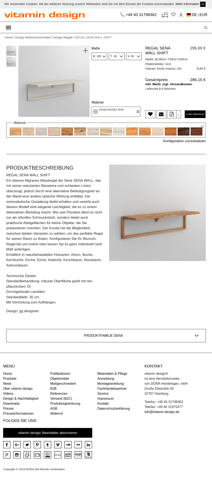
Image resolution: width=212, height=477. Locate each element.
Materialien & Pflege (112, 373)
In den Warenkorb (195, 114)
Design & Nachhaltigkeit (21, 398)
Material (98, 102)
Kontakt (102, 403)
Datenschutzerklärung (113, 408)
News (7, 383)
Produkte (9, 378)
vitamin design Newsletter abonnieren (47, 433)
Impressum (105, 398)
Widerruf (56, 413)
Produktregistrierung (65, 403)
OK (202, 4)
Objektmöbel (59, 378)
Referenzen (58, 393)
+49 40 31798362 (142, 14)
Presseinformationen (18, 413)
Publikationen (60, 373)
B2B (53, 388)
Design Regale (63, 37)
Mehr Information (187, 4)
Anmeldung (105, 378)
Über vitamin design (17, 388)
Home (9, 37)
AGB (53, 408)
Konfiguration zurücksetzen (184, 141)
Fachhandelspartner (112, 388)
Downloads (11, 403)
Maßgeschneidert (63, 383)
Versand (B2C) (61, 398)
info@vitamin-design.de (162, 412)
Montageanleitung (110, 383)
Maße (95, 48)
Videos (8, 393)
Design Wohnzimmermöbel (33, 37)
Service (102, 393)
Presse (8, 408)
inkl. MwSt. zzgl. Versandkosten (168, 84)
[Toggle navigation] (8, 27)
